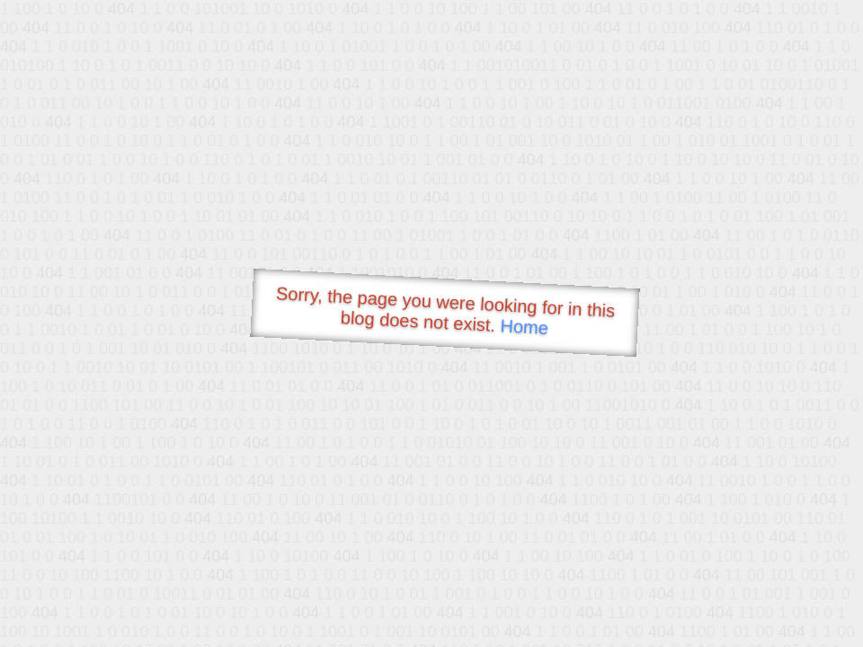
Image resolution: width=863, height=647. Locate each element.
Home (524, 326)
